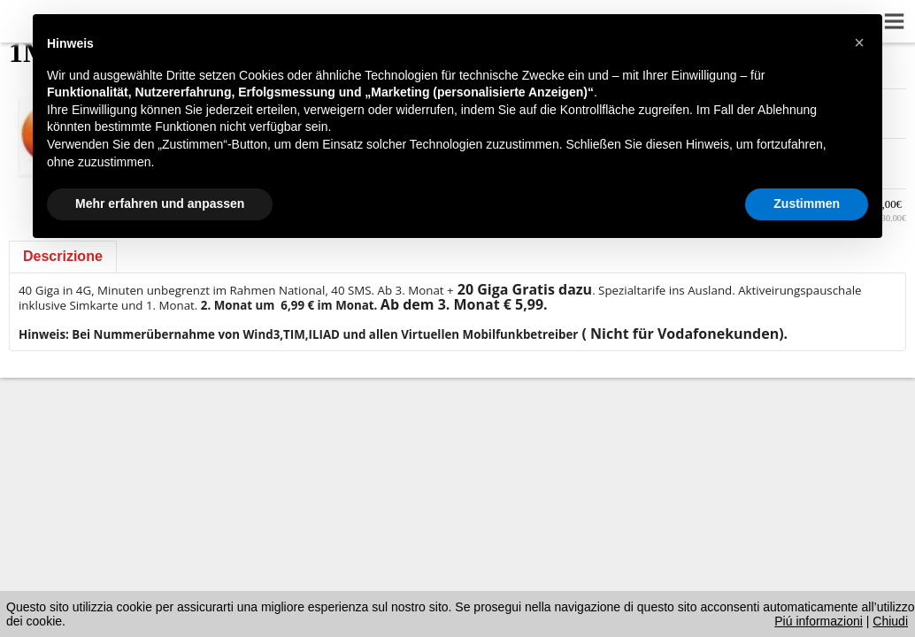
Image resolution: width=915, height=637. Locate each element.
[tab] (63, 256)
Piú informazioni (818, 621)
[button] (859, 42)
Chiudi (890, 621)
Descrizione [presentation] (63, 256)
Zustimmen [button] (806, 203)
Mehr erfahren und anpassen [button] (159, 203)
